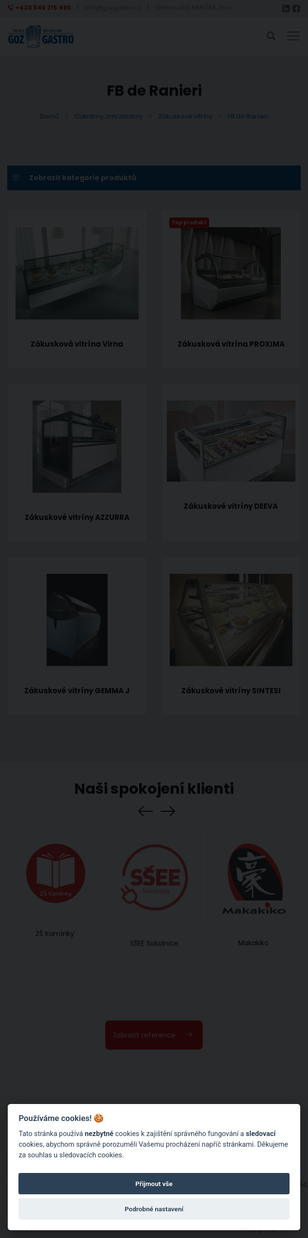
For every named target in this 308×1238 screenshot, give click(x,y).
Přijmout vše (154, 1184)
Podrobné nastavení (154, 1209)
